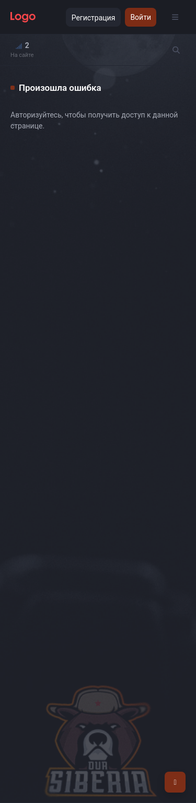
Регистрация (94, 18)
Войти (140, 17)
